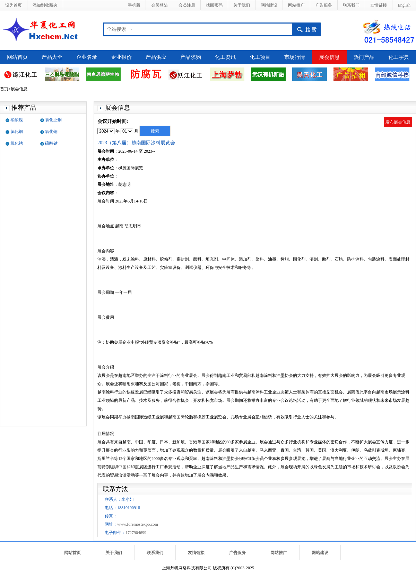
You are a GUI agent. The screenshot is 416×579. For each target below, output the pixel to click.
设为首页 (13, 5)
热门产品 (364, 57)
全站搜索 (116, 29)
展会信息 (329, 57)
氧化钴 (16, 143)
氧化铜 (51, 131)
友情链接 (378, 5)
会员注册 (187, 5)
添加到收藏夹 (45, 5)
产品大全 (52, 57)
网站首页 (17, 57)
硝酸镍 (16, 119)
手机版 (134, 5)
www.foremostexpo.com (137, 524)
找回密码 (214, 5)
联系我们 (351, 5)
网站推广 (296, 5)
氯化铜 (16, 131)
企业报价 (121, 57)
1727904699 (135, 532)
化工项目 (260, 57)
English (404, 5)
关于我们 (241, 5)
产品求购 (190, 57)
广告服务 (323, 5)
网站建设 (269, 5)
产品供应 (156, 57)
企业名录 (86, 57)
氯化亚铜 (53, 119)
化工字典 (398, 57)
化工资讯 (225, 57)
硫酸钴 (51, 143)
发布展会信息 (397, 122)
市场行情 (294, 57)
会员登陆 (159, 5)
